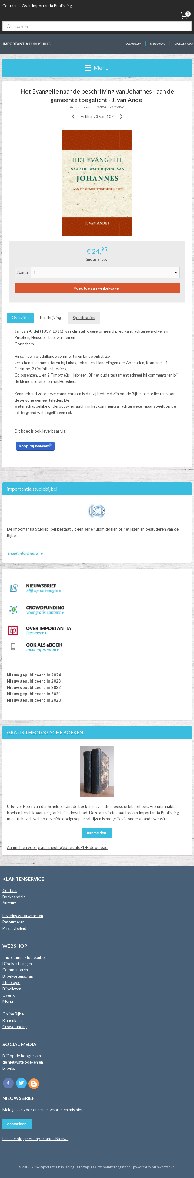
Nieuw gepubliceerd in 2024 (34, 675)
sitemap (82, 1167)
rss (93, 1167)
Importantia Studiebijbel (23, 957)
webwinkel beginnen (114, 1167)
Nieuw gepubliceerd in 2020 (34, 700)
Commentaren (15, 969)
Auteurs (9, 902)
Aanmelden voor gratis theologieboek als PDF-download (57, 847)
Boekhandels (13, 896)
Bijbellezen (11, 988)
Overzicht (20, 317)
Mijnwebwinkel (164, 1167)
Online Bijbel (13, 1014)
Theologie (11, 982)
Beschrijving (50, 317)
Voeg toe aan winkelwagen (97, 288)
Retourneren (13, 922)
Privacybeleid (14, 928)
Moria (7, 1001)
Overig (8, 995)
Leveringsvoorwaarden (22, 915)
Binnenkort (12, 1020)
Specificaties (84, 317)
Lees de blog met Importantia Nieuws (35, 1138)
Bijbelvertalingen (17, 963)
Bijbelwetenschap (17, 976)
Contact (9, 5)
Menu (97, 67)
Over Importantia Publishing (47, 5)
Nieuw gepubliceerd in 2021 (34, 693)
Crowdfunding (15, 1026)
